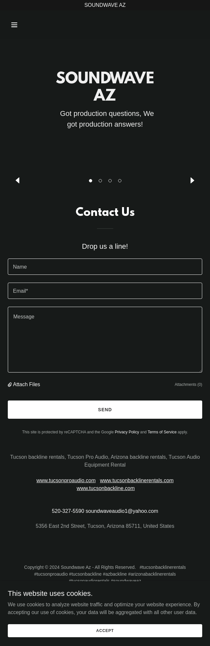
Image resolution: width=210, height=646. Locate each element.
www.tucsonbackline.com (106, 488)
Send (105, 409)
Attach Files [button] (26, 384)
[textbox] (105, 267)
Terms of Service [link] (162, 432)
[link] (105, 24)
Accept (105, 630)
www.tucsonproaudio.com (65, 480)
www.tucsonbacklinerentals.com (137, 480)
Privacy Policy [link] (127, 432)
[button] (90, 180)
